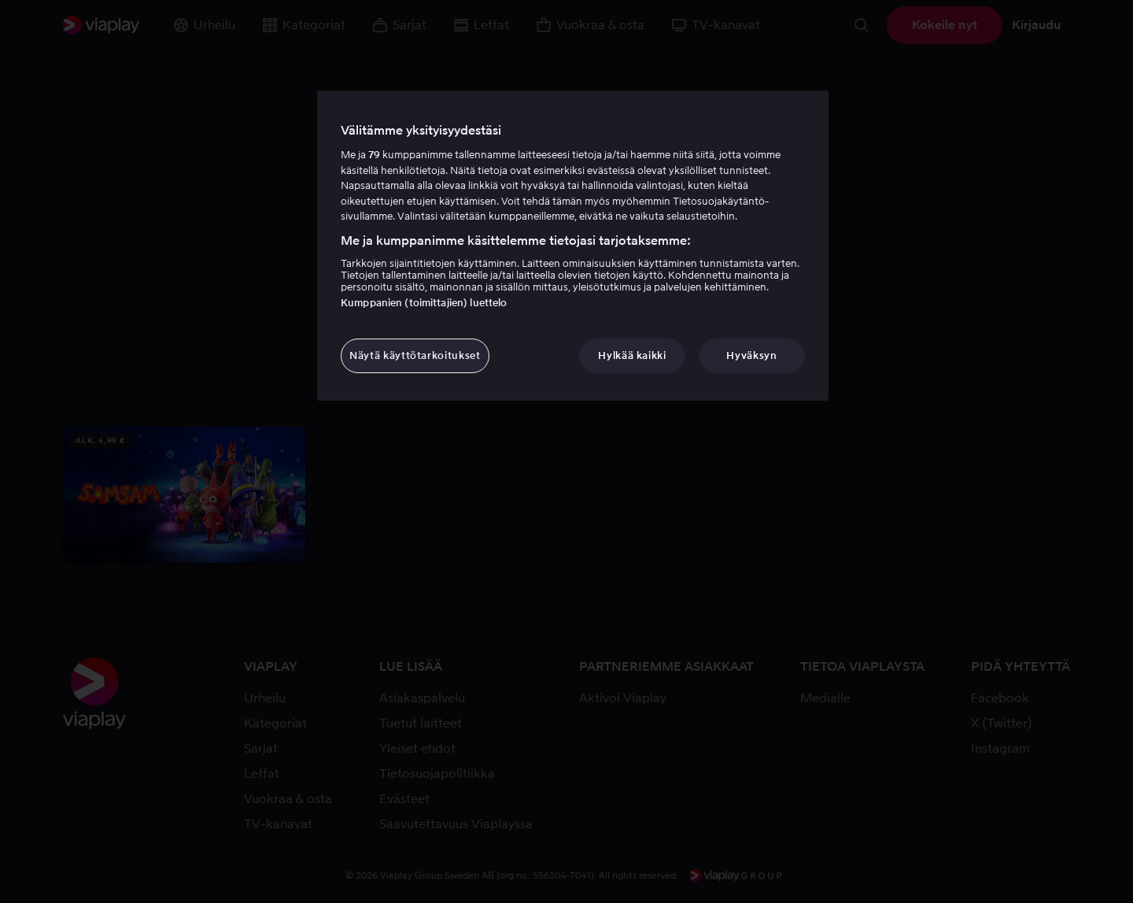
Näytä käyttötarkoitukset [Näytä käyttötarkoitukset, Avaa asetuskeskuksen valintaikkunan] (415, 355)
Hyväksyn (751, 355)
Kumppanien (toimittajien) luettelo (424, 303)
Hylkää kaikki (632, 355)
